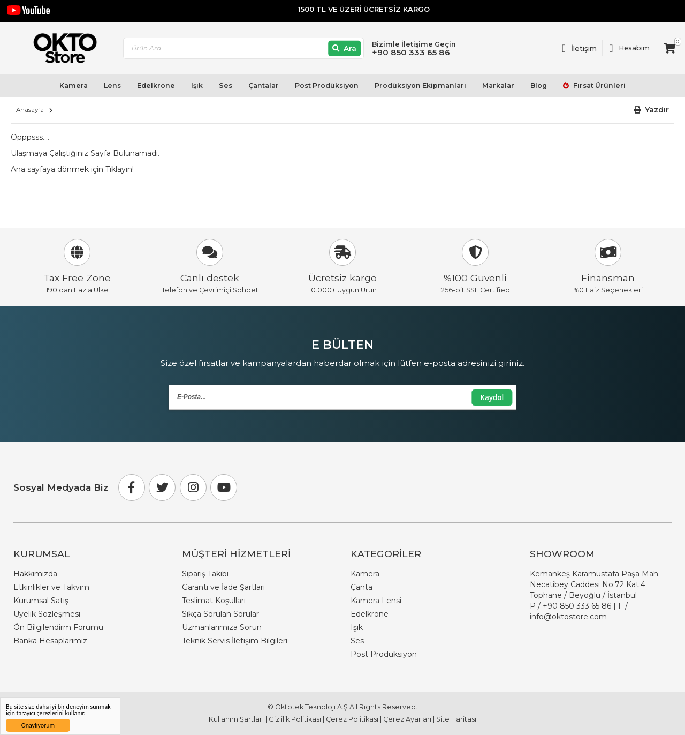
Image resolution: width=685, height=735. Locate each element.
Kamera (73, 85)
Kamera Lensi (376, 600)
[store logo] (60, 48)
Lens (112, 85)
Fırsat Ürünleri (599, 85)
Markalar (498, 85)
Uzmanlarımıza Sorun (222, 627)
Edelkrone (156, 85)
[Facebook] (131, 487)
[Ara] (345, 48)
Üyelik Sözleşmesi (46, 614)
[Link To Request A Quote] (579, 48)
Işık (197, 85)
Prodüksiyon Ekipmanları (420, 85)
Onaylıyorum (38, 725)
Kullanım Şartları (236, 719)
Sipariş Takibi (205, 574)
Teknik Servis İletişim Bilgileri (234, 641)
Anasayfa (30, 110)
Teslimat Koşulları (214, 600)
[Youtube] (223, 487)
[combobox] (243, 48)
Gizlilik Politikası (295, 719)
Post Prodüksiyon (327, 85)
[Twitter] (162, 487)
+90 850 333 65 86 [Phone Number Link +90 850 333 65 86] (577, 606)
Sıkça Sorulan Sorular (220, 614)
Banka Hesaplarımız (50, 641)
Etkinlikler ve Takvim (51, 587)
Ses (225, 85)
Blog (538, 85)
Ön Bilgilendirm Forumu (58, 627)
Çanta (361, 587)
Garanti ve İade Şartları (223, 587)
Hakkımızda (35, 574)
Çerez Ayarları (407, 719)
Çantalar (263, 85)
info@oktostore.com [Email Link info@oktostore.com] (568, 616)
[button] (651, 110)
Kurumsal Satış (40, 600)
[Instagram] (193, 487)
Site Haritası (456, 719)
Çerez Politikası (352, 719)
